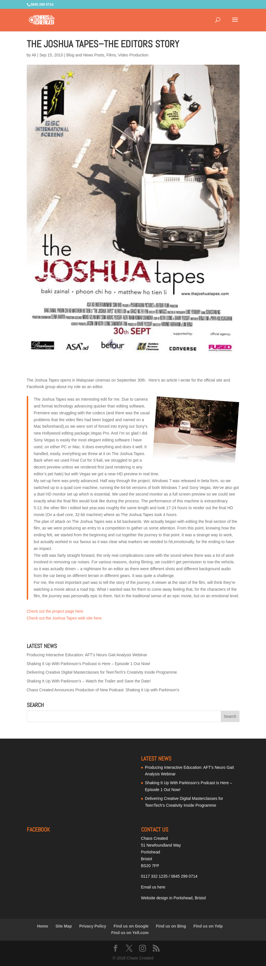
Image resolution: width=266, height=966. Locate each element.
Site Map (63, 926)
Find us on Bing (171, 926)
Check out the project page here (55, 611)
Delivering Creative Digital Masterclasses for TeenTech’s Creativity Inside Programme (102, 672)
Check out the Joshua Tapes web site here (64, 618)
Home (42, 926)
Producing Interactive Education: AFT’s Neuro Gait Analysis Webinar (87, 655)
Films (111, 55)
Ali (34, 55)
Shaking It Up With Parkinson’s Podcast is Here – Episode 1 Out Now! (88, 663)
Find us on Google (131, 926)
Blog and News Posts (85, 55)
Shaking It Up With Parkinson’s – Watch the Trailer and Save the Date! (89, 681)
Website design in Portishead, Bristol (173, 898)
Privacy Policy (92, 926)
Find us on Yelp (208, 926)
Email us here (153, 887)
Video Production (133, 55)
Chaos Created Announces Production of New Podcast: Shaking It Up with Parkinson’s (103, 690)
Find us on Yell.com (130, 932)
